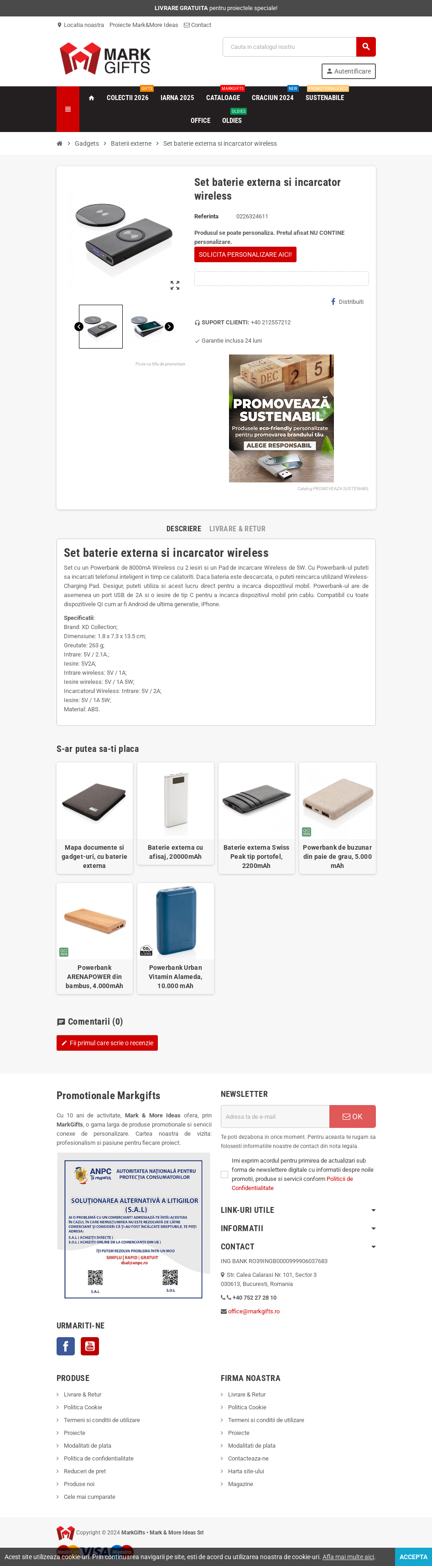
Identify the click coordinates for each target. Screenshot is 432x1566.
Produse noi (78, 1484)
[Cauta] (299, 47)
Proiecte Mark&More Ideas (143, 24)
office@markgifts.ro (254, 1311)
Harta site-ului (245, 1471)
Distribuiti (347, 301)
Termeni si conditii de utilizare (101, 1420)
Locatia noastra (80, 24)
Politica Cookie (82, 1407)
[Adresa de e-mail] (275, 1116)
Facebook (66, 1346)
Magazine (240, 1484)
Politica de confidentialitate (98, 1458)
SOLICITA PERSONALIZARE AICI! (245, 254)
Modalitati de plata (86, 1445)
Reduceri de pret (84, 1471)
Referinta (206, 216)
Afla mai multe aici (348, 1557)
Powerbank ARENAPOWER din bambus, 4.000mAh (94, 976)
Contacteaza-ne (248, 1458)
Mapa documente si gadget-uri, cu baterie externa (94, 856)
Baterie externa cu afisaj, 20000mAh (175, 852)
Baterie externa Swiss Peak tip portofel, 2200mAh (257, 856)
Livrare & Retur (81, 1394)
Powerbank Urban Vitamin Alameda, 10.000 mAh (175, 976)
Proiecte (73, 1432)
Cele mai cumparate (88, 1496)
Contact (197, 24)
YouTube (90, 1346)
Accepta (413, 1557)
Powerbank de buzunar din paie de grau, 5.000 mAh (337, 856)
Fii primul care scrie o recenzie (107, 1043)
